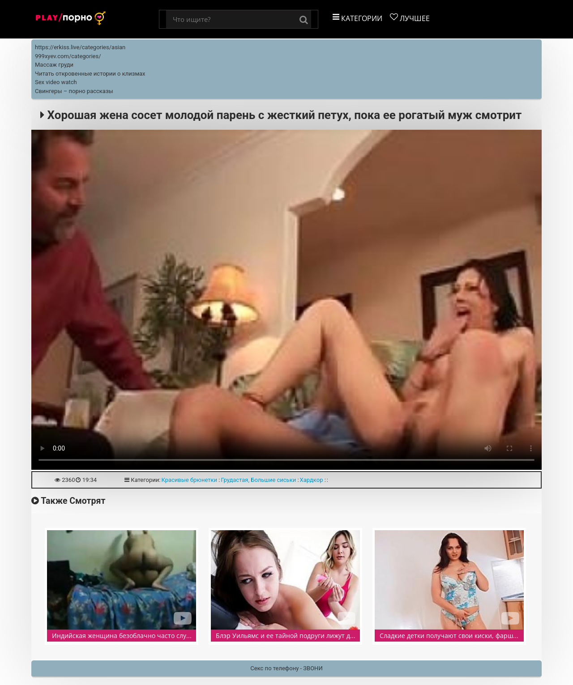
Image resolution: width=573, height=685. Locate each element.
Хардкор (311, 480)
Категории (357, 18)
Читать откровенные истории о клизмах (90, 73)
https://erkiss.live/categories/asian (80, 47)
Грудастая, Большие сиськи (258, 480)
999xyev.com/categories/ (68, 56)
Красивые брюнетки (189, 480)
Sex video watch (56, 82)
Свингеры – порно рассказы (74, 91)
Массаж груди (54, 64)
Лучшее (410, 18)
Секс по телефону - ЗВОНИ (286, 668)
